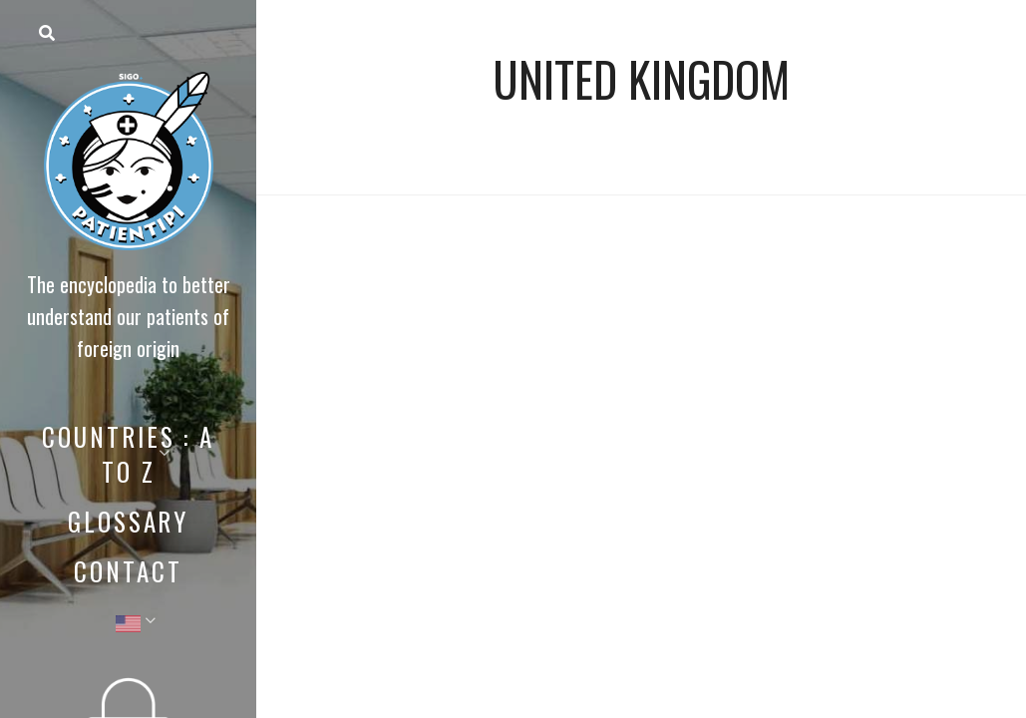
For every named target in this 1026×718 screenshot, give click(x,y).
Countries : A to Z (128, 454)
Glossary (128, 521)
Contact (127, 570)
